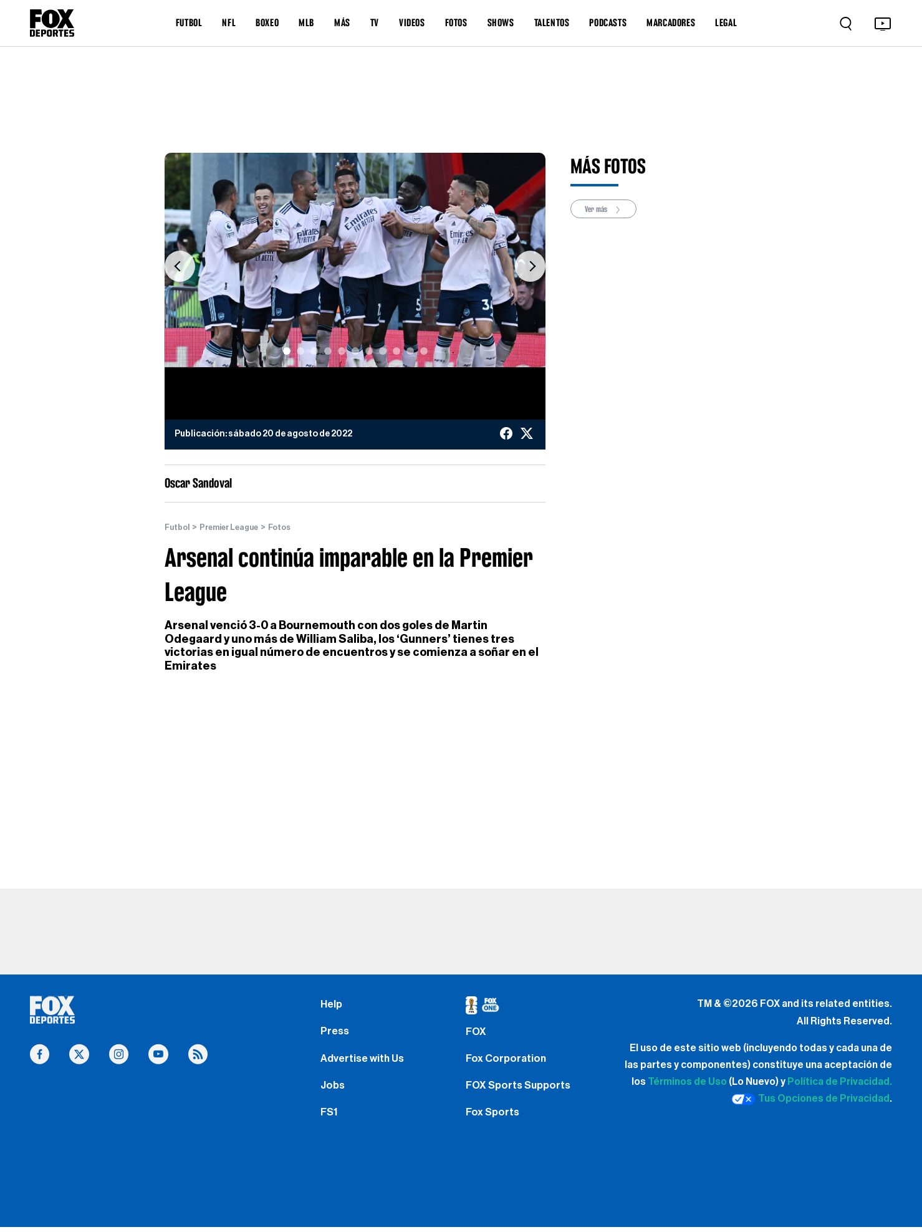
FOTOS (456, 22)
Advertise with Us (364, 1065)
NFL (229, 22)
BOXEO (267, 22)
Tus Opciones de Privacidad (810, 1099)
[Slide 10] (410, 351)
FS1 (330, 1124)
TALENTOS (552, 22)
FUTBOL (189, 22)
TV (374, 22)
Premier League (235, 527)
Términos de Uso (687, 1082)
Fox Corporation (508, 1065)
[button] (180, 266)
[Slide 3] (314, 351)
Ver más (607, 210)
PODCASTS (608, 22)
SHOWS (500, 22)
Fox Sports (494, 1124)
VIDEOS (412, 22)
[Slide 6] (355, 351)
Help (331, 1005)
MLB (306, 22)
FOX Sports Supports (521, 1094)
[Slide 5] (341, 351)
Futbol (179, 527)
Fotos (290, 527)
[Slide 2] (300, 351)
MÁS (342, 22)
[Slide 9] (396, 351)
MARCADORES (670, 22)
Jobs (333, 1094)
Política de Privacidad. (839, 1082)
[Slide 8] (383, 351)
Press (335, 1035)
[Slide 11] (424, 351)
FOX (477, 1035)
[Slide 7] (369, 351)
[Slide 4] (328, 351)
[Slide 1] (287, 351)
